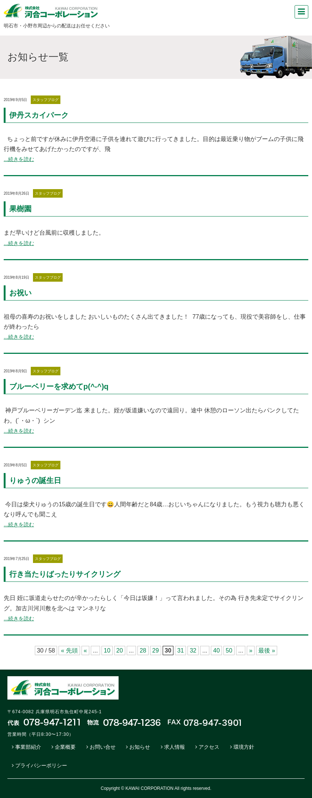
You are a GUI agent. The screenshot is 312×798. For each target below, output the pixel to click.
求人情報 (174, 747)
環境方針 (243, 747)
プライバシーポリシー (41, 765)
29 (155, 650)
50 (229, 650)
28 (143, 650)
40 (216, 650)
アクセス (209, 747)
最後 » (266, 650)
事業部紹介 (28, 747)
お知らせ (139, 747)
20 (119, 650)
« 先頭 (69, 650)
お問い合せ (103, 747)
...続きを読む (19, 159)
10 (107, 650)
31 (180, 650)
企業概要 (65, 747)
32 (193, 650)
